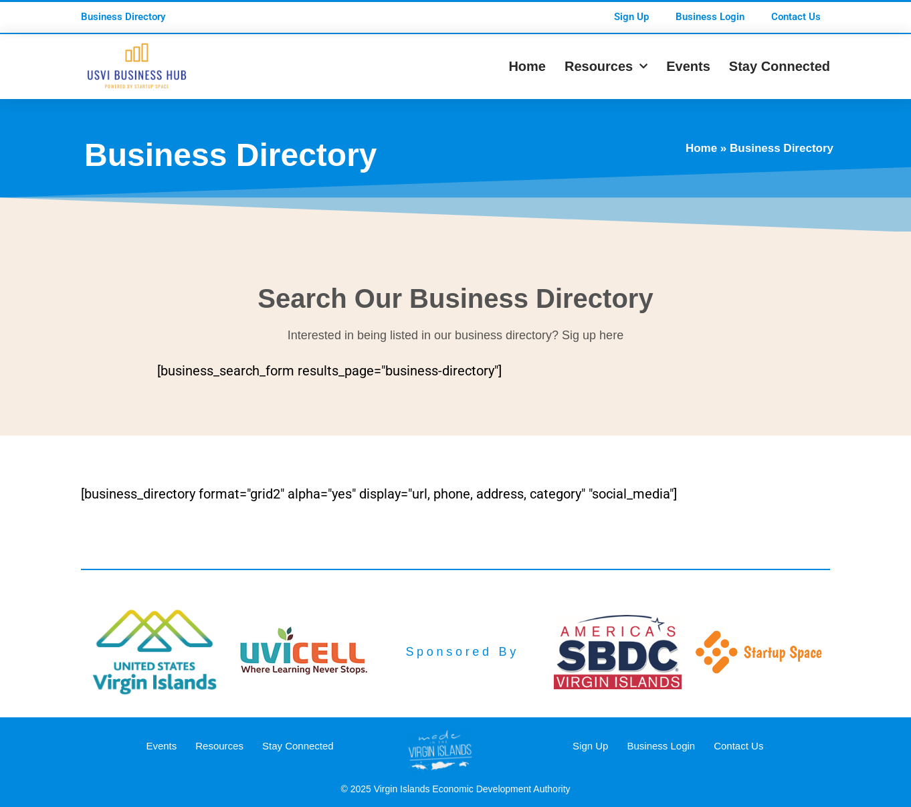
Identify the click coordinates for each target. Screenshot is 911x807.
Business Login (710, 17)
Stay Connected (779, 66)
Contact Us (796, 17)
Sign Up (631, 17)
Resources (606, 66)
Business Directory (123, 17)
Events (688, 66)
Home (527, 66)
